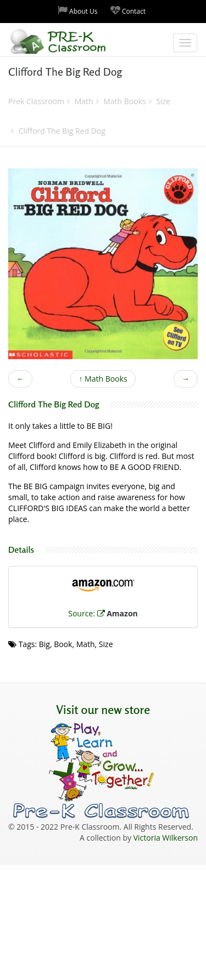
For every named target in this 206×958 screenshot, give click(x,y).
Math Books (103, 378)
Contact (128, 10)
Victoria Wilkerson (165, 837)
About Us (78, 10)
